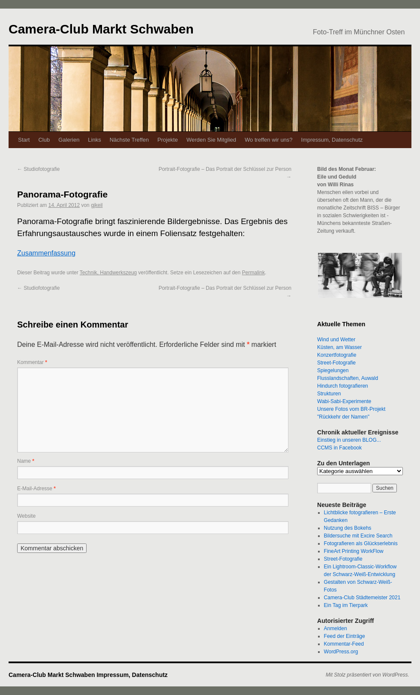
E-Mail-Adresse (36, 489)
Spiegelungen (332, 370)
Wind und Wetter (336, 340)
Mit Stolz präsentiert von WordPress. (367, 675)
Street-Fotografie (336, 363)
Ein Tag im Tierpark (346, 605)
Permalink (253, 273)
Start (24, 140)
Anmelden (335, 628)
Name (25, 461)
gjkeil (96, 205)
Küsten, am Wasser (339, 347)
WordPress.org (341, 652)
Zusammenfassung (46, 253)
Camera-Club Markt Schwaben (101, 29)
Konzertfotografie (336, 355)
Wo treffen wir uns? (269, 140)
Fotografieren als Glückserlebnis (361, 543)
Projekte (167, 140)
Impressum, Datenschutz (332, 140)
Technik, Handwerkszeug (108, 273)
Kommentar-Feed (344, 644)
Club (44, 140)
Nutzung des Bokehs (348, 528)
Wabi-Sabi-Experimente (344, 401)
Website (26, 516)
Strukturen (329, 394)
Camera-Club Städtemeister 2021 (362, 598)
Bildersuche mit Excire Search (358, 536)
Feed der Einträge (344, 636)
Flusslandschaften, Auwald (347, 378)
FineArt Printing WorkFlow (354, 551)
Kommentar (32, 362)
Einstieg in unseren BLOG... (349, 440)
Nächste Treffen (129, 140)
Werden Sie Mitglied (211, 140)
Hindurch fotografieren (342, 386)
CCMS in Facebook (339, 448)
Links (94, 140)
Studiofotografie (38, 169)
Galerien (68, 140)
